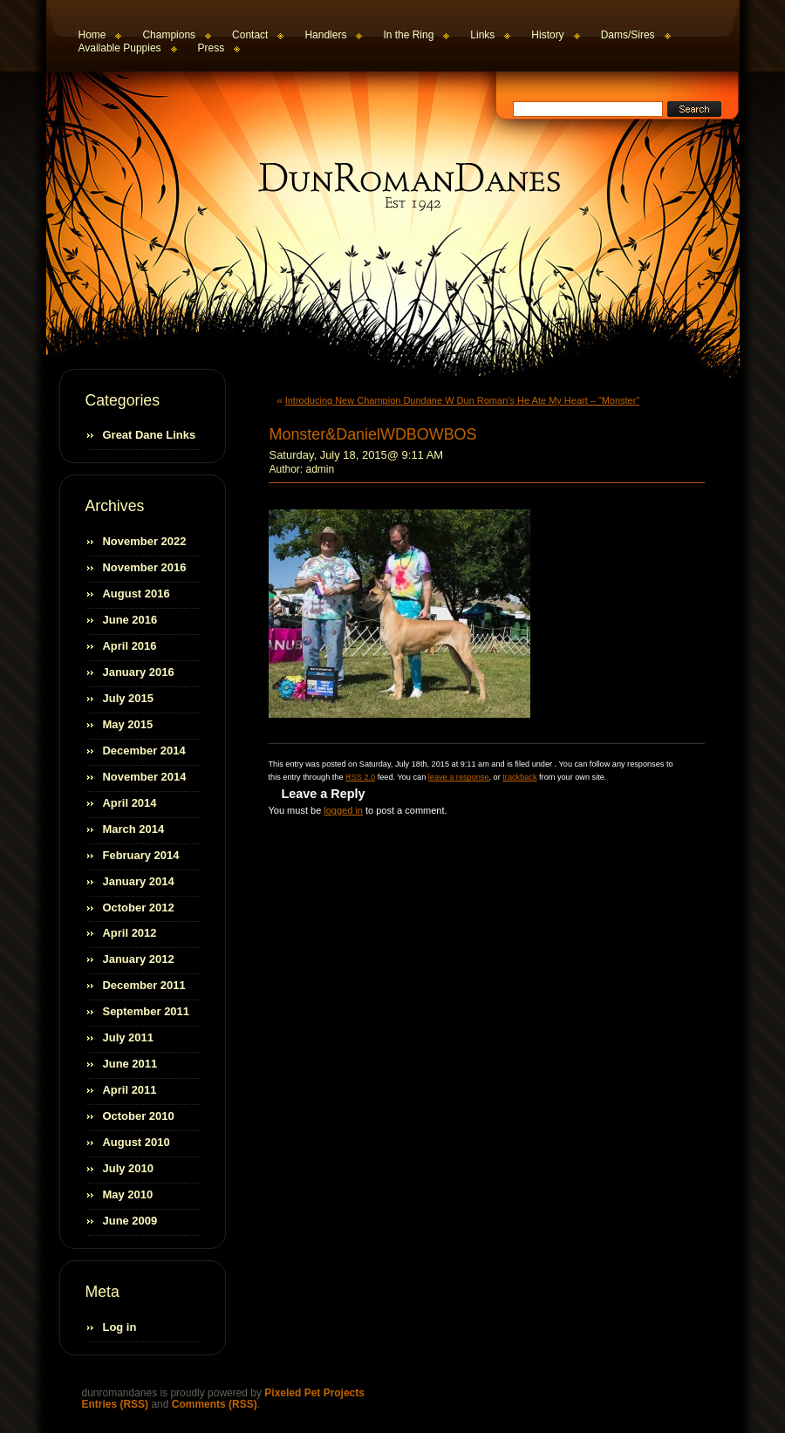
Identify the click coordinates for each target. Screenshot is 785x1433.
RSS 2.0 (360, 777)
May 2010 (128, 1194)
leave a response (458, 777)
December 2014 (144, 750)
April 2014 (130, 802)
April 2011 (130, 1089)
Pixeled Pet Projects (314, 1393)
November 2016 (145, 567)
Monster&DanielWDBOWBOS (373, 434)
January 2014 (138, 881)
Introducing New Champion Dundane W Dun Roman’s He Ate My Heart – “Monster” (462, 400)
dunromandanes (395, 186)
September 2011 (146, 1011)
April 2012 (130, 932)
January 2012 (138, 959)
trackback (519, 777)
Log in (120, 1327)
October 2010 (138, 1116)
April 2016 (130, 645)
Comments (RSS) (214, 1404)
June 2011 (130, 1063)
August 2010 (136, 1142)
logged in (343, 810)
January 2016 (138, 672)
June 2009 (130, 1220)
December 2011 (144, 985)
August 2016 (136, 593)
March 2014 (134, 829)
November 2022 (145, 541)
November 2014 (145, 776)
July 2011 (128, 1037)
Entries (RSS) (115, 1404)
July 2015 (128, 698)
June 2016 (130, 619)
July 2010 (128, 1168)
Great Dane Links (149, 434)
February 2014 (141, 855)
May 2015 (128, 724)
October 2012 (138, 907)
